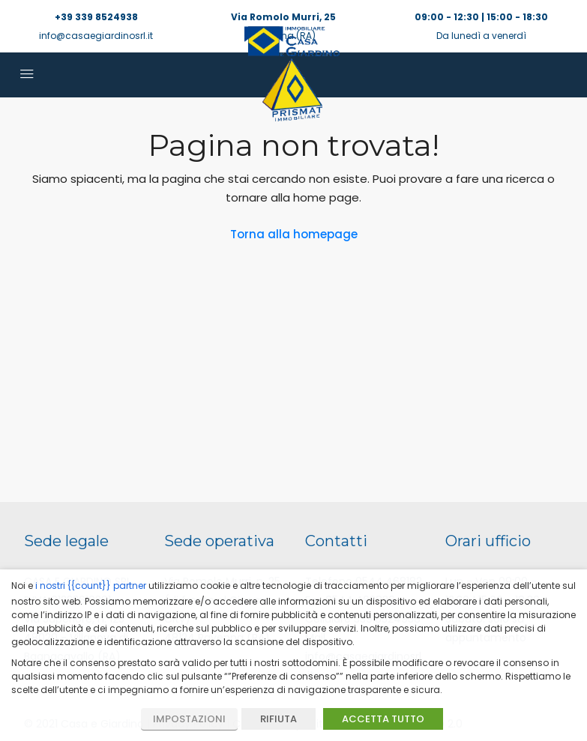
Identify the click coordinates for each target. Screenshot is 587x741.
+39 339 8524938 (96, 16)
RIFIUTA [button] (278, 719)
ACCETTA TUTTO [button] (383, 719)
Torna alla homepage (294, 234)
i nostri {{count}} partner (90, 585)
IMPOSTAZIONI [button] (189, 719)
